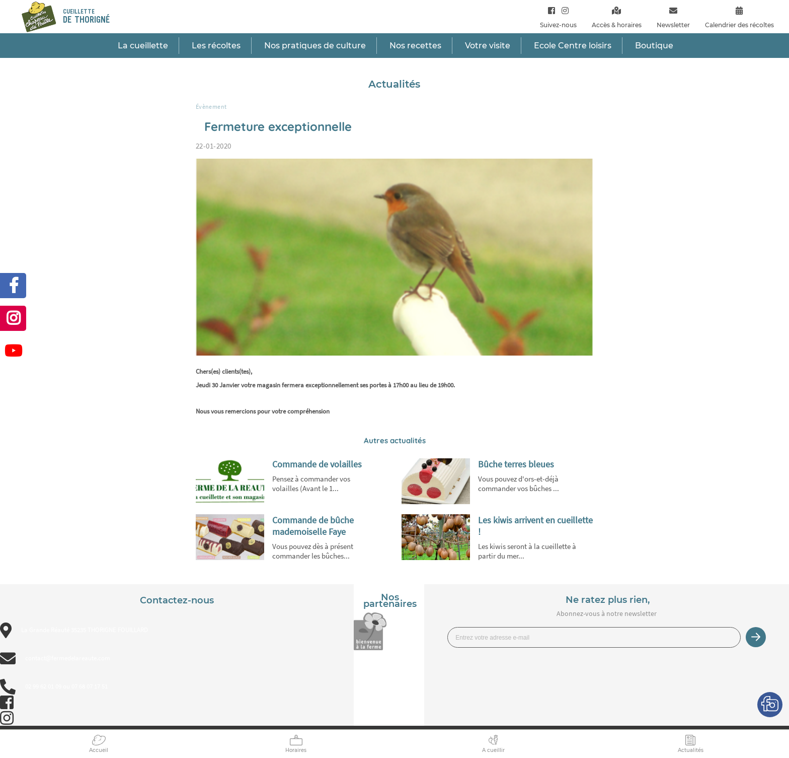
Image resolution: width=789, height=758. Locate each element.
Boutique (654, 45)
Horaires (295, 750)
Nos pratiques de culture (315, 45)
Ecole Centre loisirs (572, 45)
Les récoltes (216, 45)
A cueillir (493, 750)
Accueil (98, 750)
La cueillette (143, 45)
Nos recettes (415, 45)
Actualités (690, 750)
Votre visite (487, 45)
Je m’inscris (756, 637)
